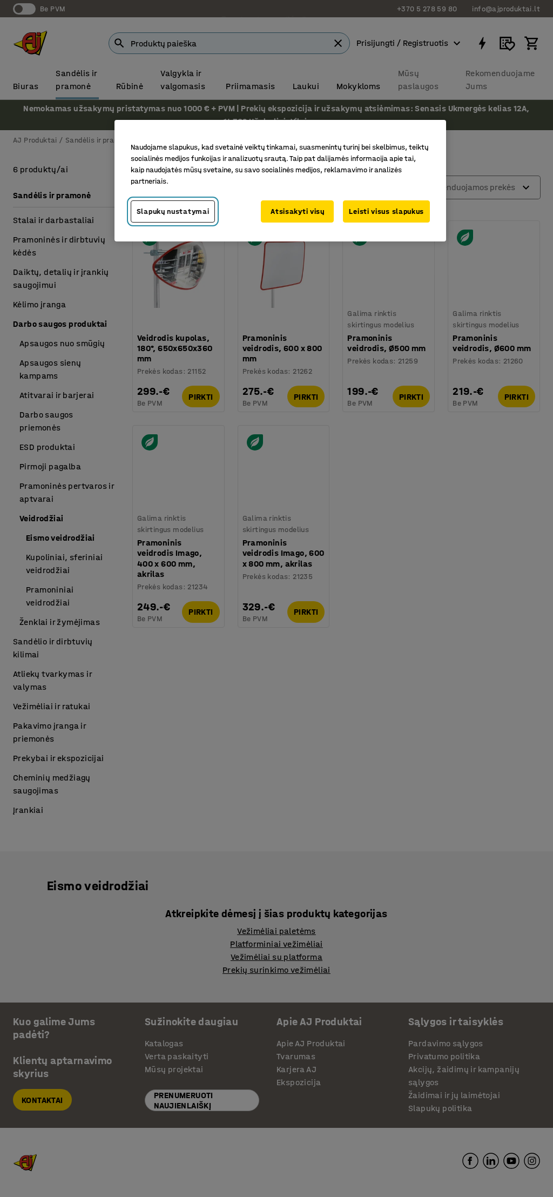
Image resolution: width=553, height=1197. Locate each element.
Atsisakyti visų (298, 211)
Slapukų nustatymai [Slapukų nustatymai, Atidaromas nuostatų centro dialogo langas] (173, 211)
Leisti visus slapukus (386, 211)
